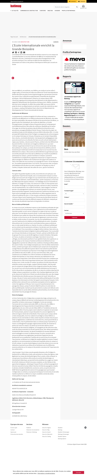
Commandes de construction (29, 11)
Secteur (66, 210)
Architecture (23, 37)
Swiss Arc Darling (46, 463)
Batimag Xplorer (62, 466)
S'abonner (81, 1)
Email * (66, 184)
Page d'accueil (14, 37)
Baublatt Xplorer (62, 463)
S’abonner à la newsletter (32, 457)
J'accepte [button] (78, 472)
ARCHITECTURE (25, 42)
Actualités (15, 11)
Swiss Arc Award (46, 459)
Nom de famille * (68, 204)
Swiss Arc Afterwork (47, 461)
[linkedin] (85, 455)
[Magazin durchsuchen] (66, 7)
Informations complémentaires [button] (46, 473)
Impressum (13, 459)
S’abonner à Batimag (31, 459)
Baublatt (60, 455)
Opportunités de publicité (17, 1)
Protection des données (17, 461)
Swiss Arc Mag (45, 457)
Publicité (28, 455)
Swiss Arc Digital (46, 455)
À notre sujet (14, 455)
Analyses (52, 11)
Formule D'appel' (68, 190)
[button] (13, 91)
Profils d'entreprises (71, 11)
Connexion (72, 1)
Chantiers (44, 11)
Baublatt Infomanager (63, 459)
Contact (13, 457)
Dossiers (60, 11)
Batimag (60, 457)
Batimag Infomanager (63, 461)
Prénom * (66, 197)
